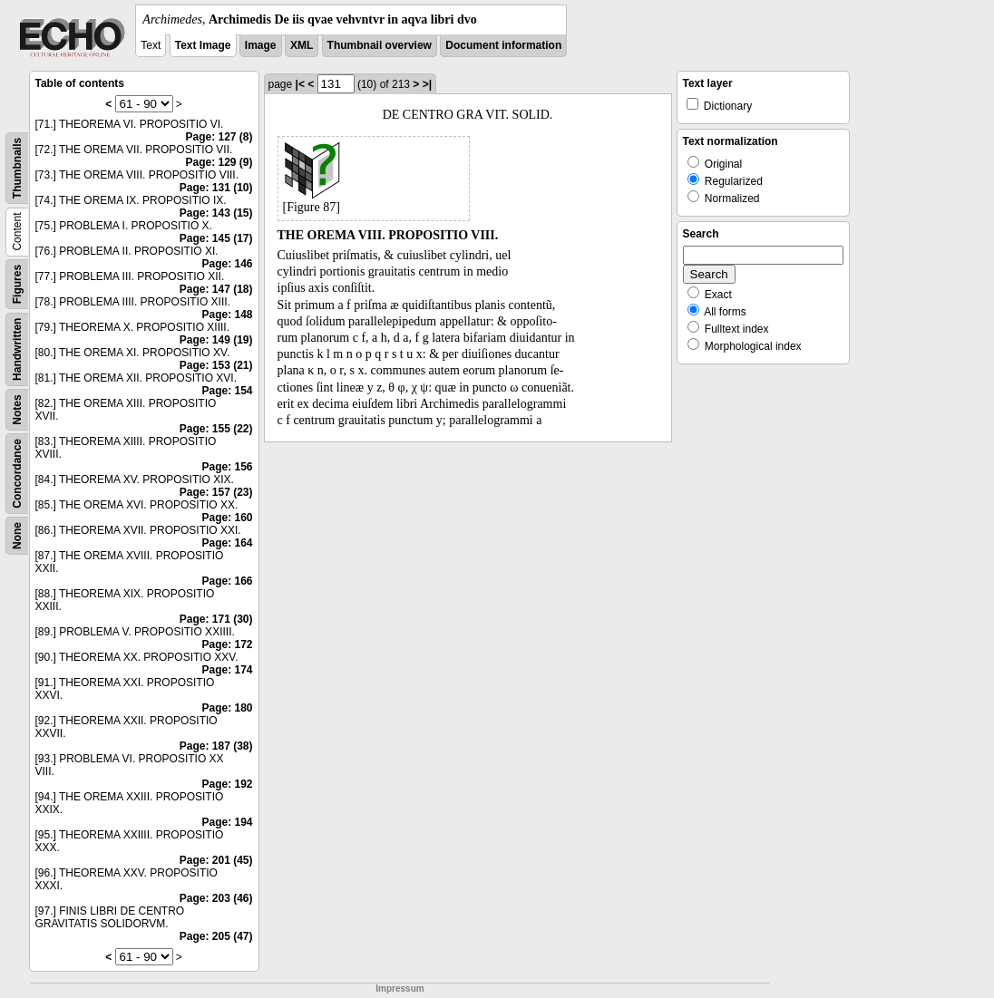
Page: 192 (226, 784)
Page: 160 (226, 517)
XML (301, 45)
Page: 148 (226, 314)
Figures (17, 284)
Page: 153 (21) (216, 365)
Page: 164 (226, 543)
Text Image (203, 45)
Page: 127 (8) (218, 137)
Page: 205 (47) (216, 936)
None (17, 535)
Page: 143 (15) (216, 213)
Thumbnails (17, 168)
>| (427, 84)
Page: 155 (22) (216, 428)
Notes (17, 409)
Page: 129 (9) (218, 162)
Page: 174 (226, 670)
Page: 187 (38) (216, 746)
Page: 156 (226, 466)
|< (300, 84)
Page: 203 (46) (216, 898)
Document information (503, 45)
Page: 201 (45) (216, 860)
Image (261, 45)
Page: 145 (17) (216, 238)
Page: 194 (226, 822)
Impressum (399, 988)
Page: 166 (226, 581)
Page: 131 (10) (216, 187)
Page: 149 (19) (216, 340)
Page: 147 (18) (216, 289)
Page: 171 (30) (216, 619)
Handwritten (17, 349)
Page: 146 (226, 263)
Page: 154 (226, 390)
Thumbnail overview (379, 45)
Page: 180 (226, 708)
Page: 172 (226, 644)
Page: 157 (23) (216, 492)
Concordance (17, 474)
